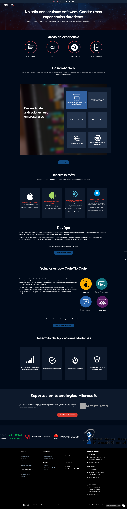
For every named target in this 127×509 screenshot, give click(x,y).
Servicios (95, 5)
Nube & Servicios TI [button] (61, 5)
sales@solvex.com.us (94, 477)
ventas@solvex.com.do (94, 462)
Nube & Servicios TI (48, 451)
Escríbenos (126, 257)
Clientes (24, 458)
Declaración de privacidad (49, 467)
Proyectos (46, 465)
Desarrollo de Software (27, 469)
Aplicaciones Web (26, 474)
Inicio (20, 5)
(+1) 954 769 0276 (93, 469)
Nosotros (29, 5)
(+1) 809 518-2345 (93, 454)
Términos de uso (101, 504)
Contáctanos (114, 5)
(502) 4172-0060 (92, 484)
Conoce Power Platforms (63, 325)
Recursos (45, 462)
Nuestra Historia (25, 454)
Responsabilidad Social (27, 465)
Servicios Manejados (48, 456)
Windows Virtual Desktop (49, 458)
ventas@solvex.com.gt (94, 494)
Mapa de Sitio (92, 504)
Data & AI (67, 451)
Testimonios (24, 463)
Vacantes (24, 460)
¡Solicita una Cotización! (67, 415)
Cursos (104, 5)
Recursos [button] (84, 5)
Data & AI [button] (74, 5)
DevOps (24, 476)
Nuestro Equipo (25, 456)
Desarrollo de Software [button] (44, 5)
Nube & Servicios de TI (49, 454)
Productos (46, 469)
